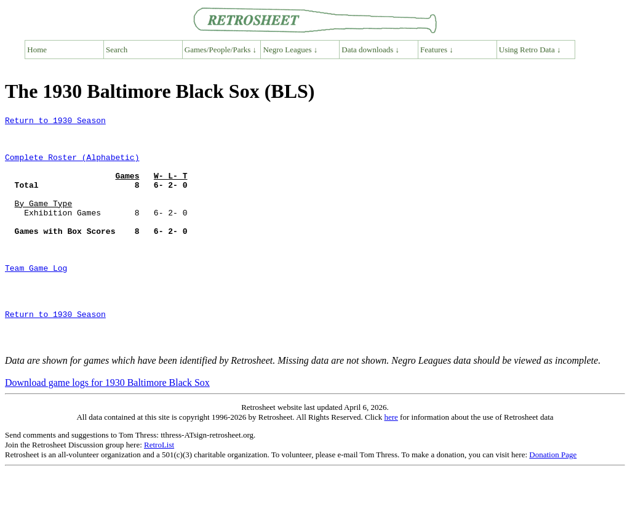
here (390, 463)
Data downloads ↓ (370, 49)
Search (116, 49)
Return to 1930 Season (55, 121)
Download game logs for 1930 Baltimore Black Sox (107, 428)
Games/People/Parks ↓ (221, 49)
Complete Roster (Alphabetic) (72, 166)
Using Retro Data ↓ (530, 49)
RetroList (159, 490)
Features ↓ (436, 49)
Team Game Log (36, 299)
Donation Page (552, 500)
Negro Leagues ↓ (290, 49)
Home (37, 49)
